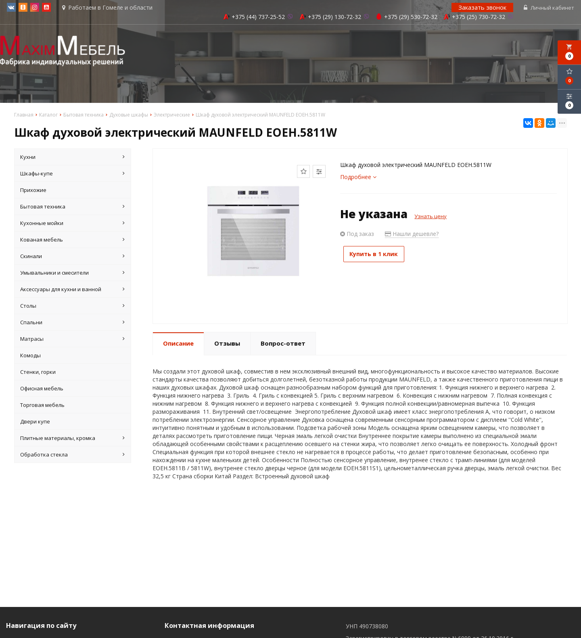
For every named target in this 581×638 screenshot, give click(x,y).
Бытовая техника (72, 207)
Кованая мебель (72, 240)
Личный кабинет (550, 8)
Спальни (72, 323)
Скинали (72, 257)
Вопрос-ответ (283, 344)
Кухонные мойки (72, 224)
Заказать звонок (483, 8)
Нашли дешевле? (412, 234)
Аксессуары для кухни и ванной (72, 290)
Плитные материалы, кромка (72, 439)
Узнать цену (430, 217)
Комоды (30, 356)
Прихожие (33, 190)
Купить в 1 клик (377, 255)
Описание (178, 344)
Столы (72, 306)
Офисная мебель (41, 389)
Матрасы (72, 340)
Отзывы (227, 344)
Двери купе (35, 422)
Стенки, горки (38, 372)
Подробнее (358, 177)
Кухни (72, 158)
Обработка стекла (72, 455)
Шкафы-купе (72, 174)
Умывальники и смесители (72, 273)
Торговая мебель (42, 405)
